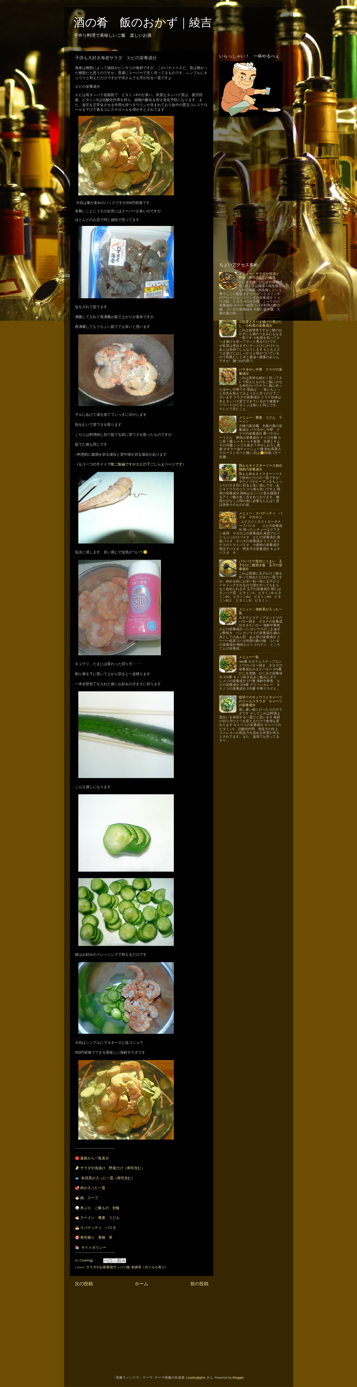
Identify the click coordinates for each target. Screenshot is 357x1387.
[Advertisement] (141, 1327)
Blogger (238, 1377)
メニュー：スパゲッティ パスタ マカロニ (260, 515)
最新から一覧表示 (94, 1158)
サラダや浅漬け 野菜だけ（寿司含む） (112, 1168)
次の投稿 (84, 1283)
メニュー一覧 (249, 657)
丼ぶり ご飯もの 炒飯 (100, 1208)
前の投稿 (199, 1283)
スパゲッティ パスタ (98, 1228)
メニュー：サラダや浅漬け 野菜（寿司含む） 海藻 (260, 275)
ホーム (141, 1283)
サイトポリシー (93, 1247)
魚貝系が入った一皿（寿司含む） (108, 1178)
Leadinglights (195, 1377)
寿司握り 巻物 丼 (96, 1237)
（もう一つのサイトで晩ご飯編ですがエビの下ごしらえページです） (130, 464)
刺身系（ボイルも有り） (149, 1267)
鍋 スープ (89, 1198)
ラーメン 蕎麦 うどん (100, 1218)
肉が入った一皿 (92, 1188)
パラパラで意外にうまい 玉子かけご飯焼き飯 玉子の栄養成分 (260, 565)
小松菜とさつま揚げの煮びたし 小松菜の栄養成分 (260, 323)
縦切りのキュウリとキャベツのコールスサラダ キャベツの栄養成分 (260, 701)
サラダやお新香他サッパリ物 (108, 1267)
